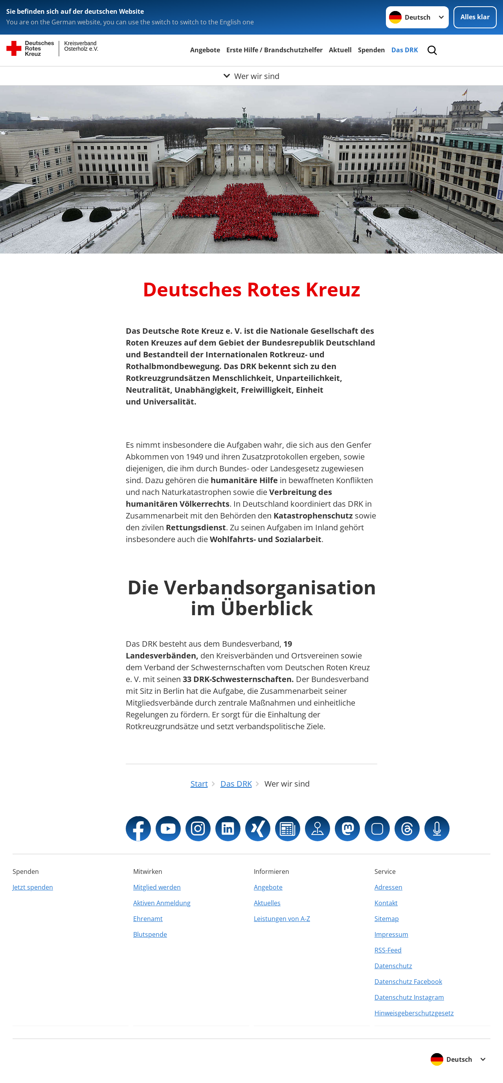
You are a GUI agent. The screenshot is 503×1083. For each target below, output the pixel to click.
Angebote (205, 50)
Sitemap (386, 918)
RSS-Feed (388, 950)
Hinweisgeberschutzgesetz (414, 1013)
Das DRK (404, 50)
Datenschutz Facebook (408, 981)
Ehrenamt (148, 918)
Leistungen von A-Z (282, 918)
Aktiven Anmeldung (162, 903)
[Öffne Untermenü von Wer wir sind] (251, 75)
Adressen (388, 887)
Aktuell (340, 50)
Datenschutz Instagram (409, 997)
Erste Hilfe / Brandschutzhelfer (274, 50)
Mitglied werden (157, 887)
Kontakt (386, 903)
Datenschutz (393, 966)
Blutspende (150, 934)
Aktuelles (267, 903)
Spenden (371, 50)
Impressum (391, 934)
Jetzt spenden (33, 887)
